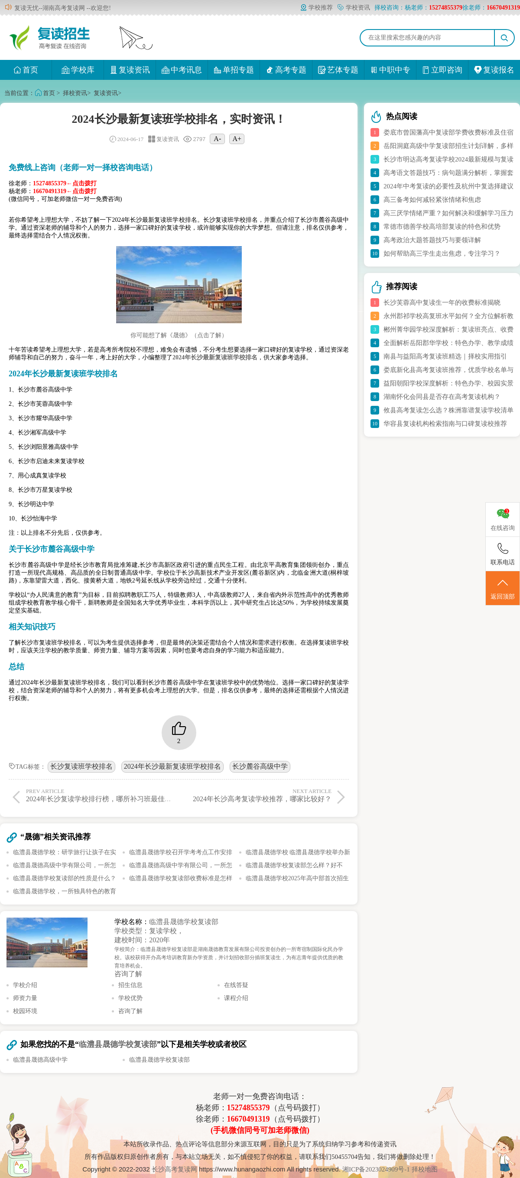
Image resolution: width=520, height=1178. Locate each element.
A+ (237, 138)
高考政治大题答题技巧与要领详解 (432, 240)
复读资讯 (130, 70)
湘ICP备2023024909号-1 (377, 1169)
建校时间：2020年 (142, 940)
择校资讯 (75, 93)
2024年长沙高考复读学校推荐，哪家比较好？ (257, 795)
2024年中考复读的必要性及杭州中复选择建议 (449, 186)
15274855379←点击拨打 (65, 183)
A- (217, 138)
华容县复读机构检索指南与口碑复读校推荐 (445, 423)
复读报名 (494, 70)
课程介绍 (236, 998)
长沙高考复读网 (174, 1169)
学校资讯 (353, 7)
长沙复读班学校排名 (81, 766)
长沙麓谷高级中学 (260, 766)
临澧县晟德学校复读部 (183, 921)
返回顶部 (503, 588)
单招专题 (234, 70)
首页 (25, 70)
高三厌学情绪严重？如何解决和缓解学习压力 (449, 213)
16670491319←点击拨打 (65, 191)
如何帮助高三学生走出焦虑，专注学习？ (442, 253)
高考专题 (286, 70)
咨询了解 (128, 973)
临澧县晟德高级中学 (40, 1059)
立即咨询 (442, 70)
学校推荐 (316, 7)
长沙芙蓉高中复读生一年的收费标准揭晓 (442, 302)
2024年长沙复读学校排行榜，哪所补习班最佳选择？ (105, 795)
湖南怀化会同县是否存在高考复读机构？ (442, 396)
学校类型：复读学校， (149, 931)
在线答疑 (236, 985)
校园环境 (25, 1011)
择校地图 (425, 1169)
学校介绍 (25, 985)
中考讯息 (182, 70)
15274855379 (248, 1107)
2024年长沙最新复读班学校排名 (172, 766)
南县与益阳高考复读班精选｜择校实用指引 (445, 356)
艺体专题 (338, 70)
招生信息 (130, 985)
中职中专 (390, 70)
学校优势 (130, 998)
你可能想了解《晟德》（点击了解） (179, 335)
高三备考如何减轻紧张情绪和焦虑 (432, 199)
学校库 (77, 70)
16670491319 (248, 1119)
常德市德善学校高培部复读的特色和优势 (442, 226)
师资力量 (25, 998)
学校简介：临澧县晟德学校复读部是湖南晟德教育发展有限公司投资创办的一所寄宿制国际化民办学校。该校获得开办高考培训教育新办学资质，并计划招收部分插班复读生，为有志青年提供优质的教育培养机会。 (228, 957)
